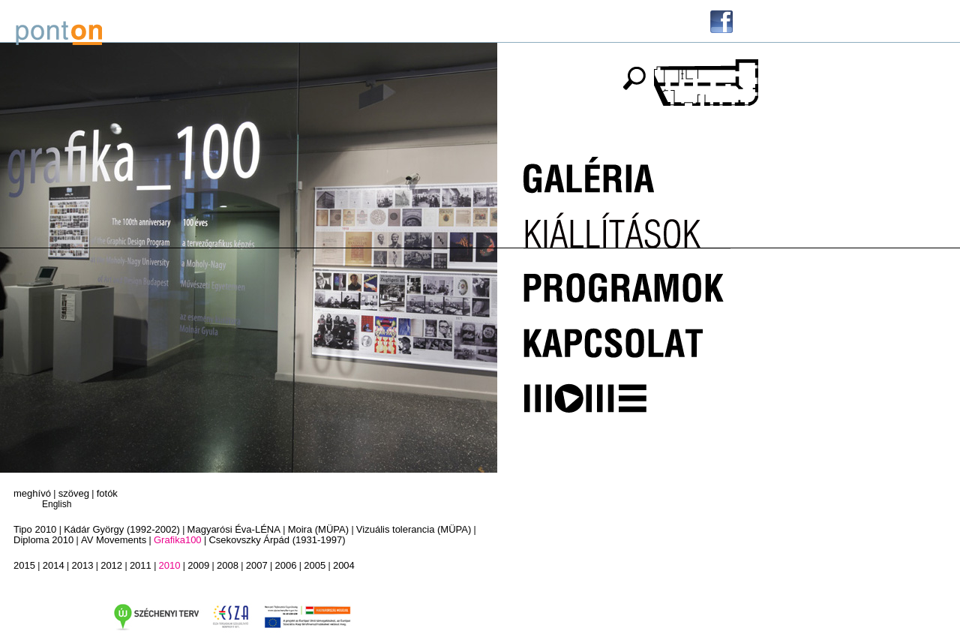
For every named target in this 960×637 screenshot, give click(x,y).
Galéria (627, 174)
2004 (344, 565)
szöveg (73, 493)
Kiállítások (627, 228)
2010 (170, 565)
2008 (227, 565)
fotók (107, 493)
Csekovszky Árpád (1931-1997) (276, 539)
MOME (627, 390)
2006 (285, 565)
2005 (315, 565)
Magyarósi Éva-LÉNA (234, 529)
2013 (82, 565)
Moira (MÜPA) (318, 529)
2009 (198, 565)
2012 (111, 565)
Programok (627, 282)
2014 (53, 565)
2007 (257, 565)
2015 (24, 565)
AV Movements (113, 539)
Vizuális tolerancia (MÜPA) (413, 529)
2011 (141, 565)
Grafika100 (178, 539)
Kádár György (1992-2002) (122, 529)
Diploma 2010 (44, 539)
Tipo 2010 (35, 529)
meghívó (32, 493)
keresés (634, 78)
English (56, 504)
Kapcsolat (627, 336)
